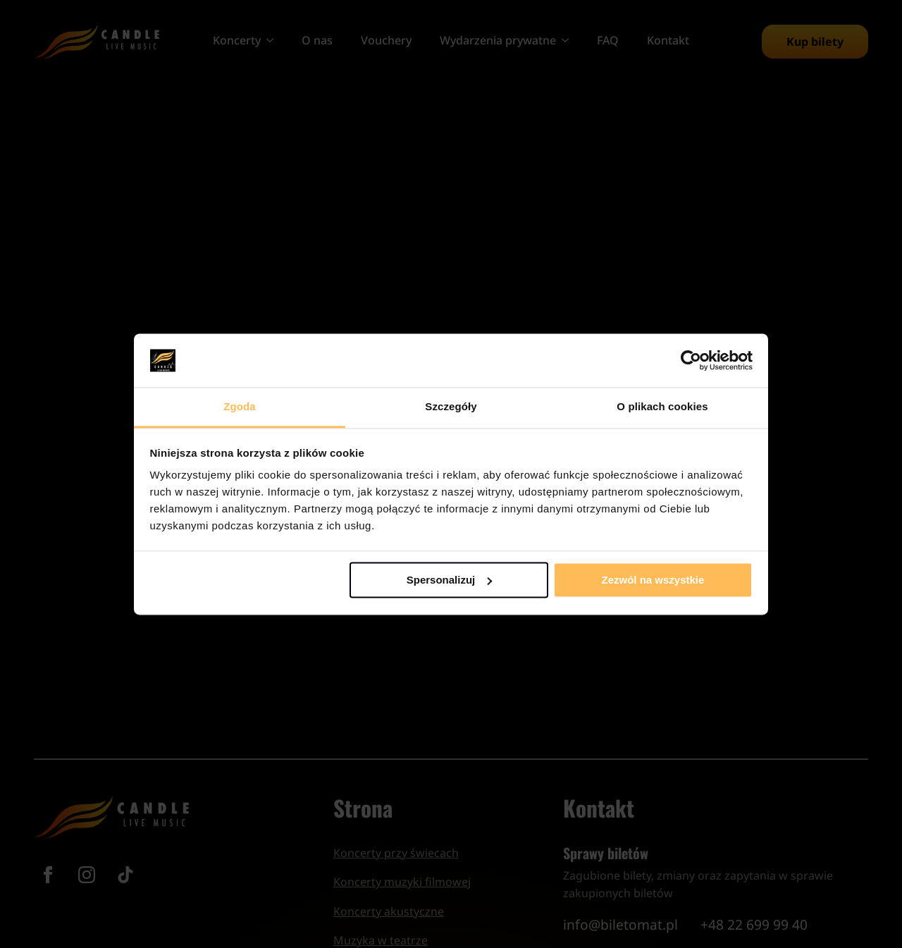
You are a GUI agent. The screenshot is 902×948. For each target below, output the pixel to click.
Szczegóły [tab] (450, 407)
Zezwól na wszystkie (652, 580)
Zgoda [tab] (239, 407)
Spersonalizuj (450, 580)
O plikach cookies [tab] (662, 407)
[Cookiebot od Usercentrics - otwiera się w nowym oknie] (691, 360)
